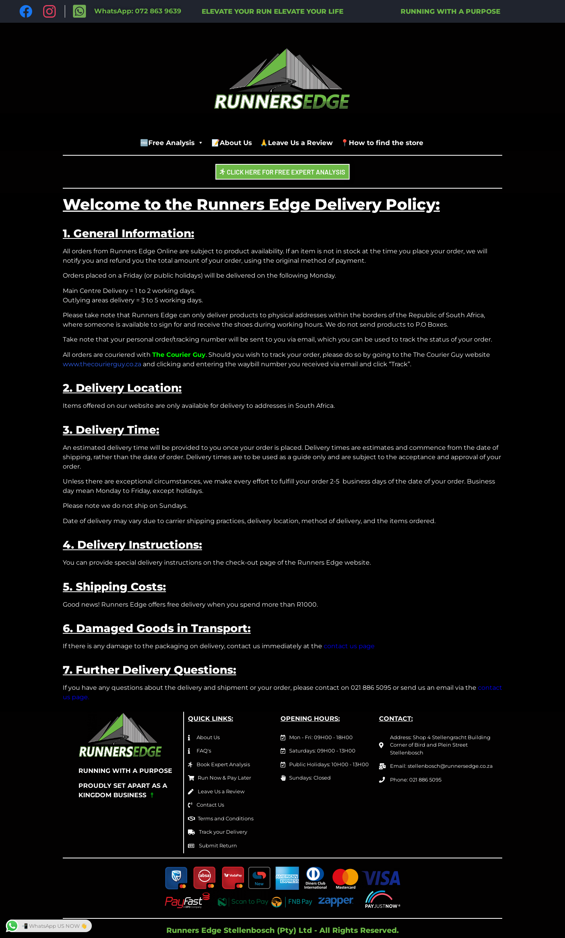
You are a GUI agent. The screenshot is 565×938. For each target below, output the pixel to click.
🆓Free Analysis (172, 143)
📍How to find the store (382, 143)
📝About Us (231, 143)
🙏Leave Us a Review (296, 143)
